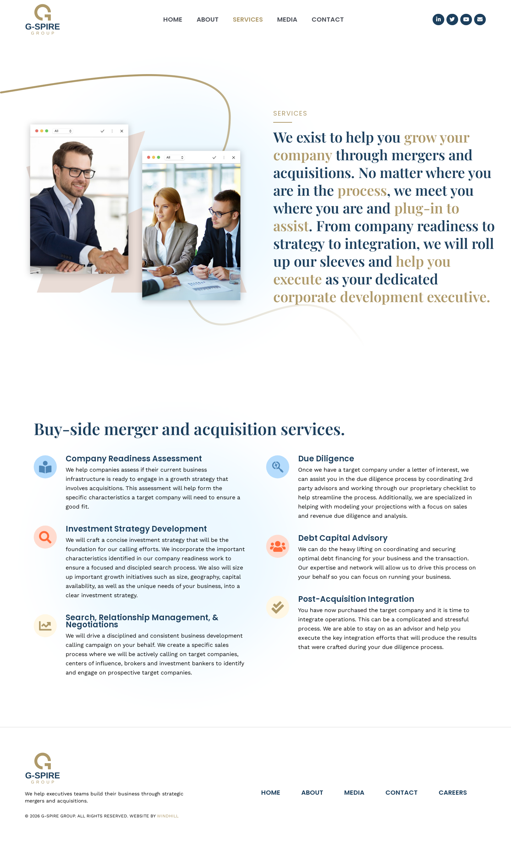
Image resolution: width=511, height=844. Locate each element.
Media (287, 19)
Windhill (167, 816)
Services (248, 19)
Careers (453, 792)
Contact (328, 19)
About (208, 19)
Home (172, 19)
